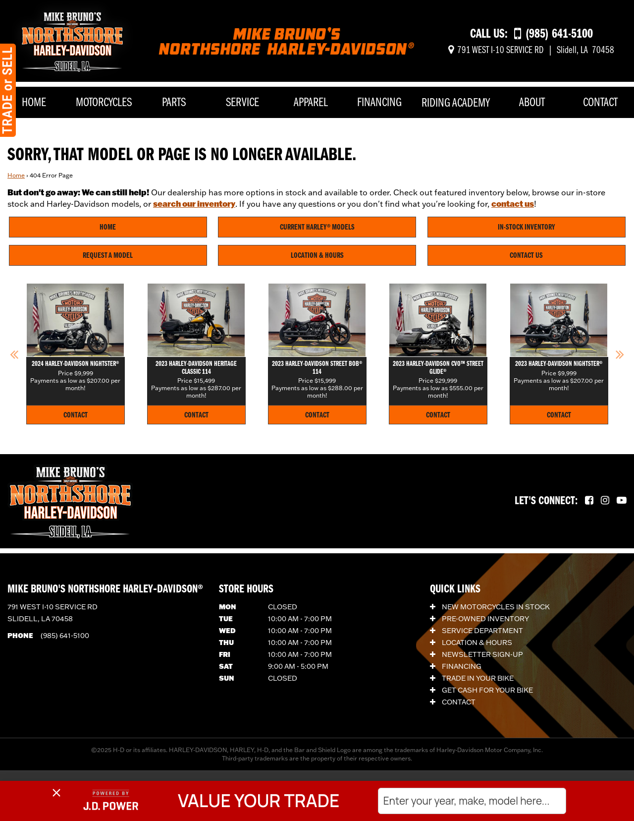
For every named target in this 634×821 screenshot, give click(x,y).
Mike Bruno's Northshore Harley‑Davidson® (105, 589)
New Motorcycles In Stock (490, 606)
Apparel (311, 103)
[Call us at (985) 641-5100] (553, 34)
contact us (512, 203)
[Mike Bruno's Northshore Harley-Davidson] (72, 40)
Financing (379, 103)
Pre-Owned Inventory (479, 618)
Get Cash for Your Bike (481, 690)
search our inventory (194, 203)
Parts (174, 103)
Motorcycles (104, 103)
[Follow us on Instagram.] (605, 500)
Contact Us (526, 256)
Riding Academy (456, 103)
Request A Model (108, 256)
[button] (14, 354)
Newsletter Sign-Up (476, 654)
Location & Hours (317, 256)
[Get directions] (531, 51)
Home (34, 103)
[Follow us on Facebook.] (589, 500)
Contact (600, 103)
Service (242, 103)
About (532, 103)
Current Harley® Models (317, 228)
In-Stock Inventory (526, 228)
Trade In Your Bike (472, 678)
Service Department (476, 630)
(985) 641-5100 (65, 635)
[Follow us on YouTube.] (622, 500)
